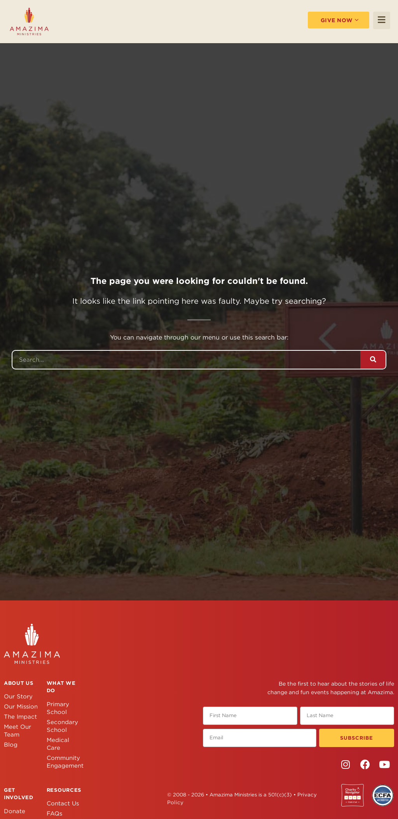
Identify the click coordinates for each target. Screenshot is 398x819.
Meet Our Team (17, 730)
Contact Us (63, 803)
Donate (14, 811)
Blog (10, 744)
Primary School (58, 708)
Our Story (18, 696)
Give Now (332, 20)
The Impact (20, 716)
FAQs (54, 813)
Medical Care (58, 744)
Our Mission (21, 706)
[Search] (373, 360)
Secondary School (62, 726)
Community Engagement (64, 761)
